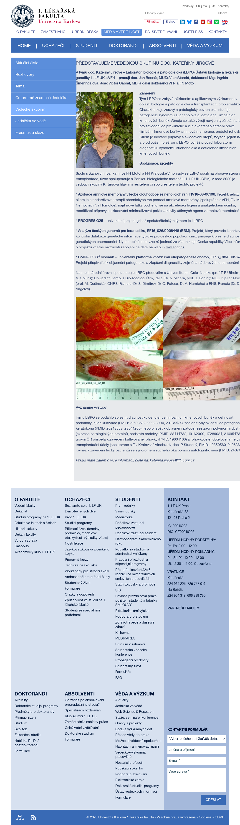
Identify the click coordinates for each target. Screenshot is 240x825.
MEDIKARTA (125, 638)
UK (198, 6)
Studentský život (78, 583)
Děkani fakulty (25, 534)
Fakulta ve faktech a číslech (35, 523)
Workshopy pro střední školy (87, 571)
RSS (33, 817)
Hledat (222, 13)
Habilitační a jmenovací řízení (137, 746)
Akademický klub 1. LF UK (35, 552)
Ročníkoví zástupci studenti (136, 533)
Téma (20, 86)
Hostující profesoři (129, 762)
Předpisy (188, 6)
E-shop (170, 21)
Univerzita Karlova (63, 23)
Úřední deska (85, 32)
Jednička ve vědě (30, 121)
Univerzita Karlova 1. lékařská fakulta (126, 817)
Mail (205, 6)
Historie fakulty (26, 529)
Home (24, 46)
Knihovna (122, 632)
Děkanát (21, 511)
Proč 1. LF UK (75, 517)
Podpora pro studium (131, 616)
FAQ (118, 678)
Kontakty (223, 6)
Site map (20, 817)
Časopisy (22, 546)
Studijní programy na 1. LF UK (37, 517)
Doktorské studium (79, 733)
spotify (216, 22)
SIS (213, 6)
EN (224, 24)
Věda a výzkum (204, 46)
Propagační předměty (132, 660)
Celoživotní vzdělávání (82, 728)
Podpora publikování (131, 774)
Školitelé (21, 729)
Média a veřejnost (121, 32)
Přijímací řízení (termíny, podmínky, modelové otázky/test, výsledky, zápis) (86, 533)
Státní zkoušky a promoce (135, 584)
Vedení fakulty (25, 505)
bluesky (189, 22)
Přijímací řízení (25, 717)
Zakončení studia (27, 735)
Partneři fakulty (183, 608)
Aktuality (21, 700)
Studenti (86, 46)
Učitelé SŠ (192, 32)
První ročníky (125, 505)
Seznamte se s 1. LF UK (83, 505)
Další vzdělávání (161, 32)
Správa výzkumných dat (133, 729)
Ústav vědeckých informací (136, 791)
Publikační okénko (129, 768)
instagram (209, 22)
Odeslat (213, 800)
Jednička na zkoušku (81, 565)
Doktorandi (123, 46)
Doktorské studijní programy (36, 706)
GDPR (219, 817)
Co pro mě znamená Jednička (41, 98)
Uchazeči (53, 46)
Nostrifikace (74, 543)
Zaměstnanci (53, 32)
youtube (203, 22)
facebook (196, 22)
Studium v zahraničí (130, 644)
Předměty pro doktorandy (34, 711)
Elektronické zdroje (129, 780)
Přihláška (153, 21)
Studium (21, 723)
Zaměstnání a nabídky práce (86, 722)
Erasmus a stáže (29, 133)
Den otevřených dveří (81, 511)
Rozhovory (24, 74)
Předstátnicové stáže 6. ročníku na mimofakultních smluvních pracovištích (135, 574)
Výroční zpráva (26, 540)
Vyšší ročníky (125, 511)
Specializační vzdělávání (83, 710)
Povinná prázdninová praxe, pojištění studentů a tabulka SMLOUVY (136, 601)
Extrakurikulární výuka (132, 611)
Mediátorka (124, 517)
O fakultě (25, 32)
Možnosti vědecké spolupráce (138, 741)
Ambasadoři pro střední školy (87, 577)
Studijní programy (78, 523)
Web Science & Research (134, 711)
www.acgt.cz (174, 247)
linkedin (182, 22)
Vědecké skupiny (30, 109)
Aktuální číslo (26, 63)
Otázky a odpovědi (79, 594)
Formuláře (72, 588)
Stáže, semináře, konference (136, 717)
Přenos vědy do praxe (132, 735)
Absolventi (162, 46)
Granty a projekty (128, 723)
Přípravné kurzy (76, 559)
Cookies (205, 817)
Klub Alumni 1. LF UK (81, 716)
